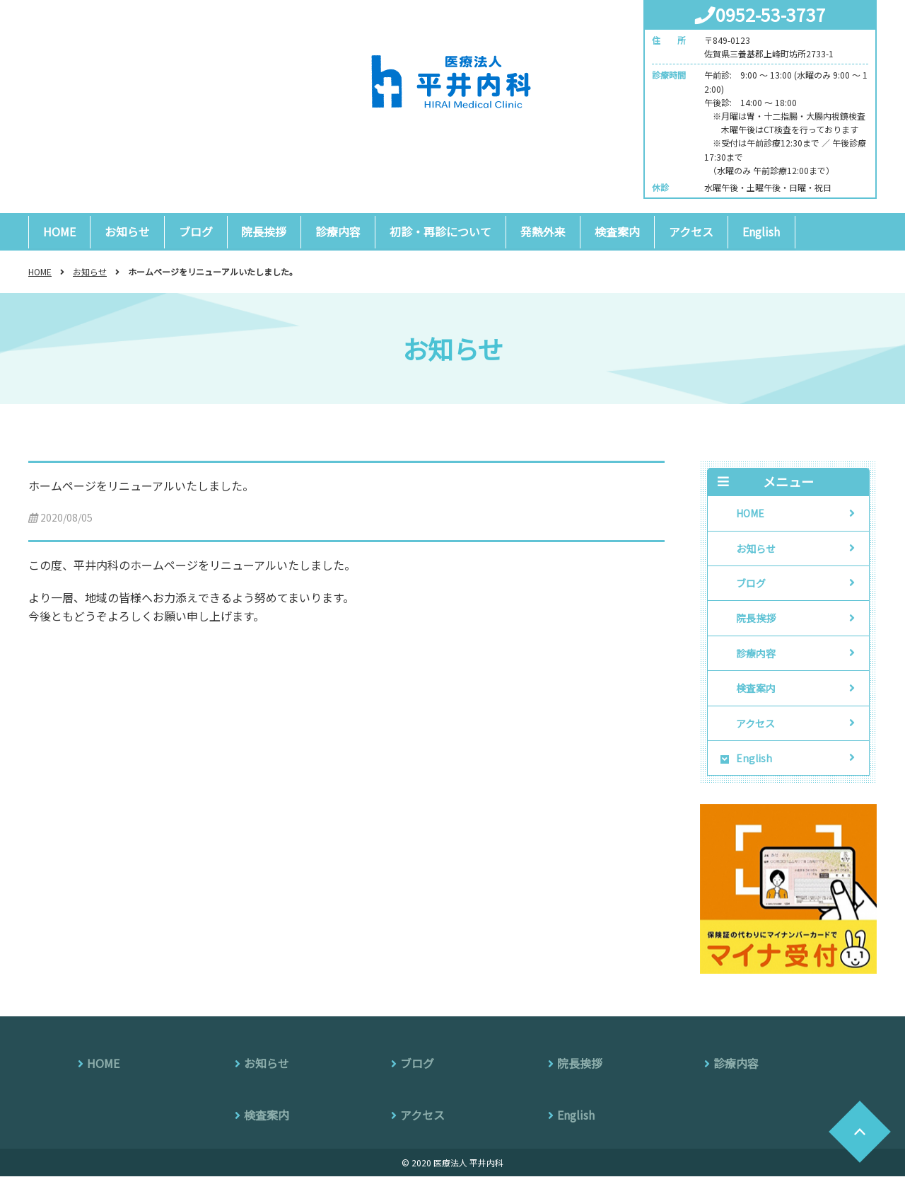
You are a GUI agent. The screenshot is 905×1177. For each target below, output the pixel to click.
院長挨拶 (264, 231)
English (762, 231)
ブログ (196, 231)
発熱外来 (543, 231)
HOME (59, 231)
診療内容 (338, 231)
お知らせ (127, 231)
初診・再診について (441, 231)
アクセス (692, 231)
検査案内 (618, 231)
